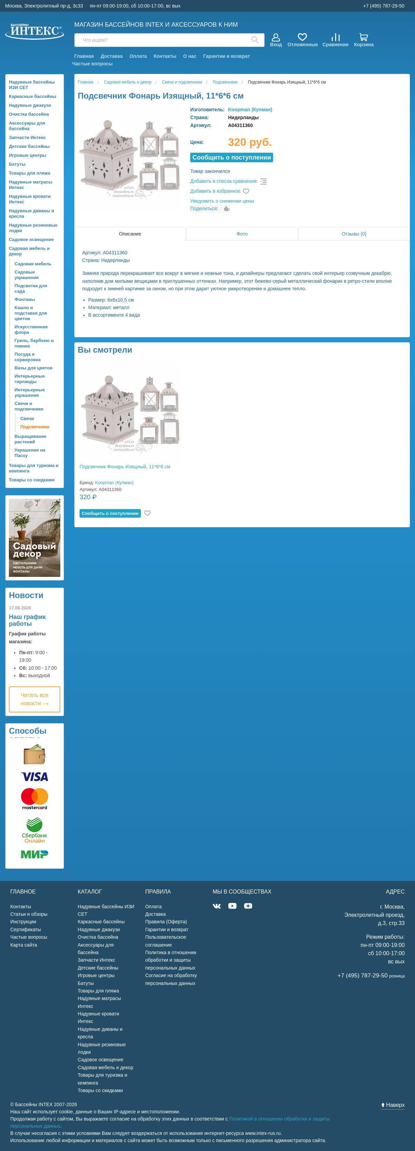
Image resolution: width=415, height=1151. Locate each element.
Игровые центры (27, 155)
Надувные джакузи (30, 105)
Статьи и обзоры (28, 914)
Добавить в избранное (215, 191)
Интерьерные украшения (30, 392)
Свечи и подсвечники (29, 406)
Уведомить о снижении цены (222, 201)
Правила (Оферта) (166, 921)
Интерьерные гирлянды (30, 379)
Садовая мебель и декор (29, 251)
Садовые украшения (27, 274)
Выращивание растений (31, 439)
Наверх (393, 1105)
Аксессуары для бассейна (27, 126)
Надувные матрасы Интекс (30, 184)
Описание (130, 234)
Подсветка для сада (31, 288)
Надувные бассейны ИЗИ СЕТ (32, 84)
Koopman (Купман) (250, 109)
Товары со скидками (31, 479)
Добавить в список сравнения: (224, 181)
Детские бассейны (29, 146)
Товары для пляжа (29, 173)
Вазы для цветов (34, 367)
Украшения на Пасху (30, 452)
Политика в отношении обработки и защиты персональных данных (170, 960)
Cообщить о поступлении (232, 157)
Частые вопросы (92, 63)
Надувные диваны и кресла (31, 213)
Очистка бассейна (29, 114)
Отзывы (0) (354, 234)
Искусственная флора (31, 329)
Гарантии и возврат (226, 56)
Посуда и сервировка (28, 357)
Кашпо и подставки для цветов (31, 313)
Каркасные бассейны (32, 96)
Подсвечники (34, 426)
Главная (84, 56)
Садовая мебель (33, 263)
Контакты (165, 56)
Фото (241, 234)
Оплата (138, 56)
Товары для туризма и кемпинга (34, 468)
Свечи (27, 418)
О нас (189, 56)
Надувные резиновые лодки (33, 228)
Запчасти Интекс (27, 137)
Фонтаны (25, 299)
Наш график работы (27, 620)
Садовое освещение (31, 239)
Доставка (112, 56)
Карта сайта (23, 945)
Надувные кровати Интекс (30, 199)
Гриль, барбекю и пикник (34, 343)
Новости (26, 595)
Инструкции (23, 921)
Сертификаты (25, 929)
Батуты (17, 164)
